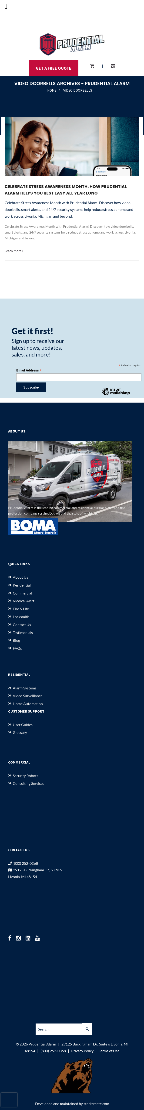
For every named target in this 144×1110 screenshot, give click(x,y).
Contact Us (22, 624)
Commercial (22, 593)
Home (51, 90)
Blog (16, 640)
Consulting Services (28, 783)
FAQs (17, 648)
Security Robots (25, 775)
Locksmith (21, 616)
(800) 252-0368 (23, 863)
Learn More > (14, 251)
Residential (22, 585)
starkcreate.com (96, 1103)
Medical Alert (23, 600)
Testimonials (23, 632)
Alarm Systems (25, 688)
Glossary (20, 732)
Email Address (29, 370)
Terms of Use (109, 1051)
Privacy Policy (82, 1051)
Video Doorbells (77, 90)
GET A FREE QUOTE (53, 68)
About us (20, 577)
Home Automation (28, 703)
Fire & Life (21, 608)
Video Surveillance (27, 695)
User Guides (23, 724)
